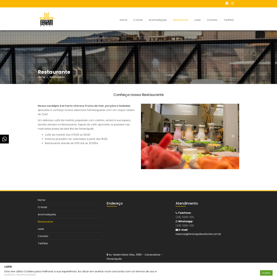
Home (123, 20)
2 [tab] (185, 164)
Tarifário (229, 20)
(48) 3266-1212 (185, 217)
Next (233, 136)
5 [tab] (200, 164)
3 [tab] (190, 164)
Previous (147, 136)
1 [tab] (179, 164)
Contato (212, 20)
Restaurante (180, 20)
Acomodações (158, 20)
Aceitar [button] (266, 273)
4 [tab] (195, 164)
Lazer (198, 20)
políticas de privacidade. (20, 274)
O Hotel (138, 20)
